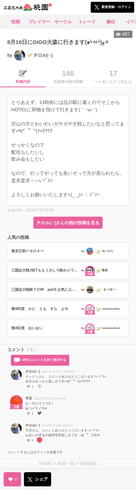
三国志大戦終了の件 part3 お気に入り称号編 (45, 290)
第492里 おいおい (27, 328)
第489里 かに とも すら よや (39, 309)
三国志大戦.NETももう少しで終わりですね (45, 270)
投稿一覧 (66, 463)
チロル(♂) (32, 371)
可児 (28, 398)
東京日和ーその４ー (27, 251)
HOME (45, 463)
